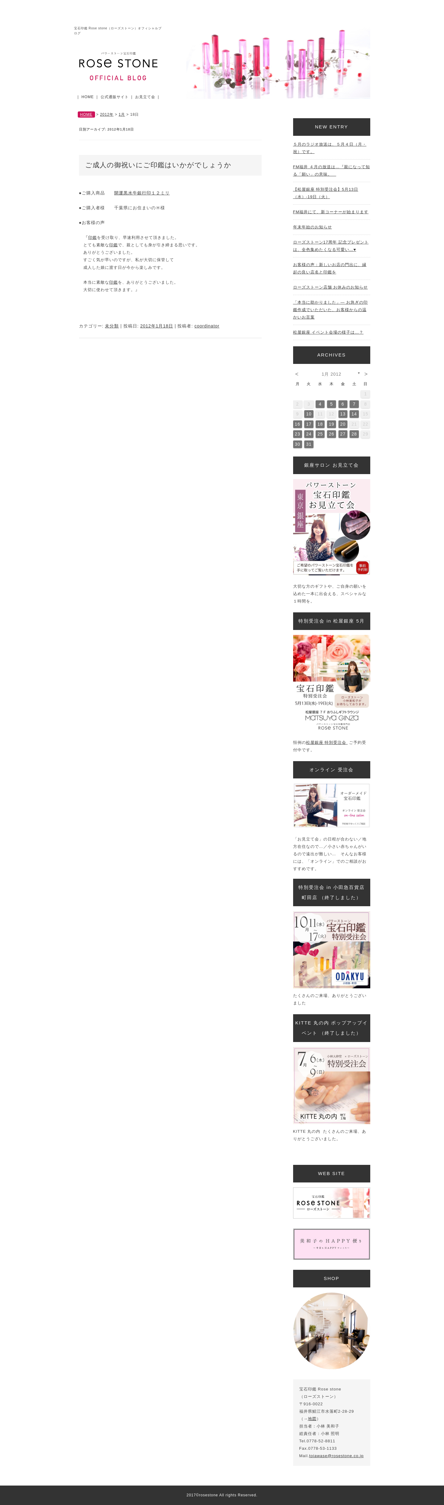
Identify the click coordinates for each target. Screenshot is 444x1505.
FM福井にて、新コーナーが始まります (331, 212)
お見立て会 (145, 97)
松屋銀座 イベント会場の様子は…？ (328, 332)
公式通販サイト (115, 97)
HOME (87, 97)
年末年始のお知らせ (312, 227)
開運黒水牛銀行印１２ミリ (142, 192)
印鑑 (92, 237)
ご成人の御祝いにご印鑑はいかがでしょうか (158, 165)
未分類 (112, 325)
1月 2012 (332, 374)
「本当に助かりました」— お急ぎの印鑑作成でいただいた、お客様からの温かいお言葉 (330, 309)
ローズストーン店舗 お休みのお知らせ (330, 287)
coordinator (206, 325)
